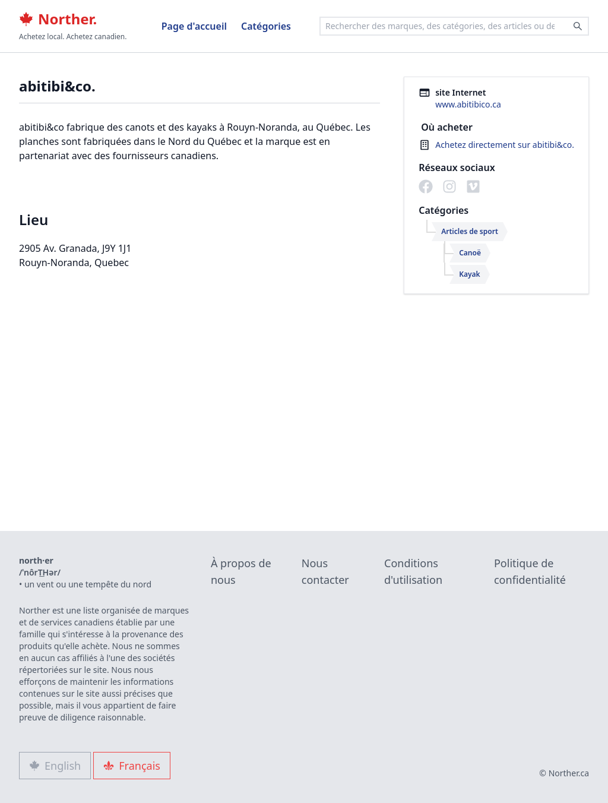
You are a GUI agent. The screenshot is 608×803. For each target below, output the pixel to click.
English (55, 765)
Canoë (470, 253)
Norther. (58, 19)
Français (131, 765)
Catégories (266, 26)
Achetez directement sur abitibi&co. (504, 144)
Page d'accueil (194, 26)
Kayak (469, 274)
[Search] (578, 26)
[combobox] (454, 26)
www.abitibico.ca (468, 104)
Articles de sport (469, 231)
